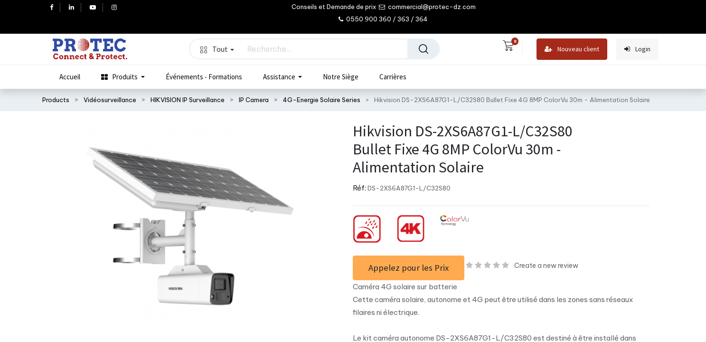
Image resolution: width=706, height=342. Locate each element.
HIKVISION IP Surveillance (188, 100)
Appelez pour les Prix (408, 267)
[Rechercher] (423, 48)
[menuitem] (70, 77)
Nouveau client (572, 49)
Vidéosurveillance (110, 100)
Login (637, 49)
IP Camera (254, 100)
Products (55, 100)
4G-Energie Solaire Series (321, 100)
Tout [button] (217, 49)
